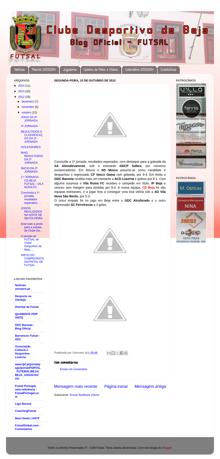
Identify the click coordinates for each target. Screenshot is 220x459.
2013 (21, 91)
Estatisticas (168, 70)
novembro (28, 106)
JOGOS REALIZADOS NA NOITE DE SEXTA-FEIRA (31, 213)
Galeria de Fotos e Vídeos (101, 70)
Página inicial (116, 386)
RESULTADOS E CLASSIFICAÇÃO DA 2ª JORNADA (32, 136)
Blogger (167, 447)
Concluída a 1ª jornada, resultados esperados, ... (31, 197)
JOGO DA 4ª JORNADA (29, 119)
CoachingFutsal (25, 411)
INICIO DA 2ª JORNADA (29, 170)
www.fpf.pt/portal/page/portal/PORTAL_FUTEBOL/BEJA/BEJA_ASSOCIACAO (28, 371)
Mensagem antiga (150, 386)
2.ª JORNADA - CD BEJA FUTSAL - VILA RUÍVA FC (32, 182)
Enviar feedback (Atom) (84, 394)
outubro (27, 112)
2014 (21, 85)
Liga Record (23, 403)
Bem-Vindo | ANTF (27, 418)
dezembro (28, 101)
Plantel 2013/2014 (43, 70)
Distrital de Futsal (27, 307)
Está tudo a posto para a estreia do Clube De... (32, 227)
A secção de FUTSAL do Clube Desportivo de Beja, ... (31, 243)
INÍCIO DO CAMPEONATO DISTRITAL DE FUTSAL (32, 260)
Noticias (20, 70)
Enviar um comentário (73, 369)
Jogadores (70, 70)
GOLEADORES (30, 147)
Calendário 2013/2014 (139, 70)
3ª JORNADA (29, 126)
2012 (21, 96)
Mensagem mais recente (75, 386)
